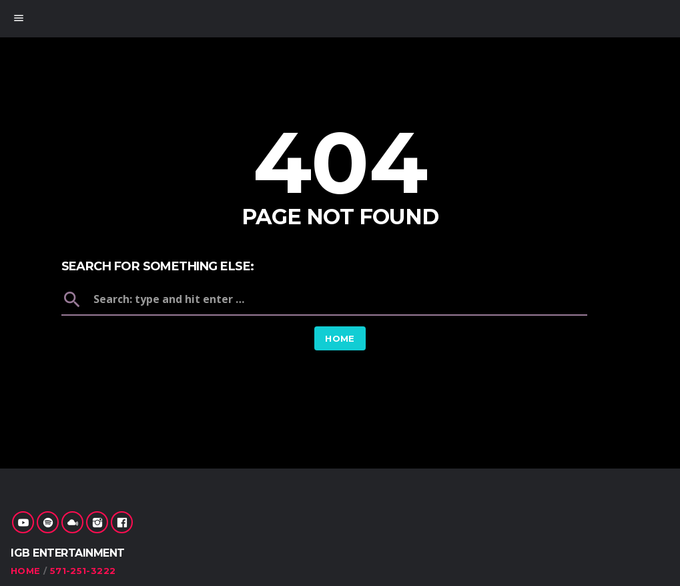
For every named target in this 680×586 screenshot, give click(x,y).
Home (340, 338)
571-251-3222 (83, 570)
